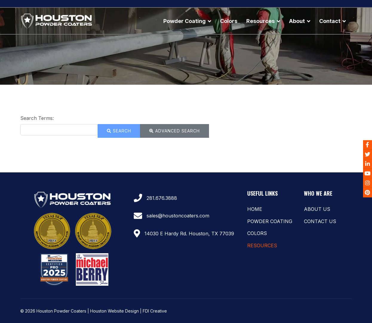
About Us (317, 209)
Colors (228, 21)
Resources (260, 21)
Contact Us (320, 221)
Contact (329, 21)
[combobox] (59, 129)
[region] (186, 46)
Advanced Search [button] (174, 130)
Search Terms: (37, 118)
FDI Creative (155, 310)
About (297, 21)
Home (254, 209)
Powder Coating (184, 21)
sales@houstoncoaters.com (178, 216)
